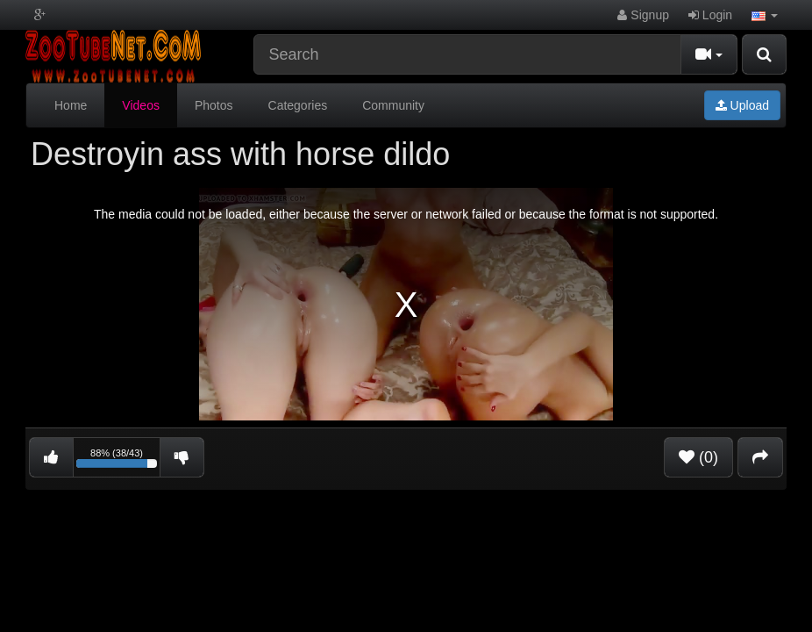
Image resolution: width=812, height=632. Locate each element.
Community (393, 105)
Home (70, 105)
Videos (141, 105)
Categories (298, 105)
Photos (214, 105)
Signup (642, 15)
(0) (698, 457)
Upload (742, 105)
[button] (765, 14)
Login (710, 15)
